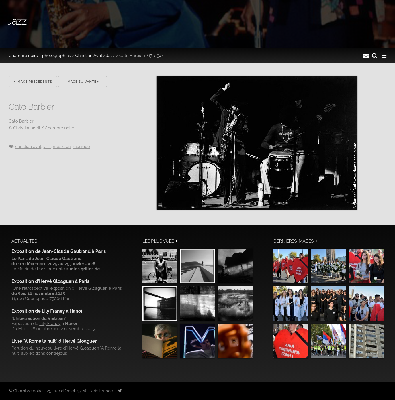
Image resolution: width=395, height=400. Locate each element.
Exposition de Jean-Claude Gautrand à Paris (58, 251)
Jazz (110, 55)
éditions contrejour (47, 353)
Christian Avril (88, 55)
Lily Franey (49, 323)
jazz (47, 146)
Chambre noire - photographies (40, 55)
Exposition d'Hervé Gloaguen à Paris (50, 281)
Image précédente (33, 82)
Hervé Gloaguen (91, 288)
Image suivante (82, 82)
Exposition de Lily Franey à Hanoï (46, 311)
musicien (62, 146)
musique (81, 146)
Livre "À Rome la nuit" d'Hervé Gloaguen (54, 341)
